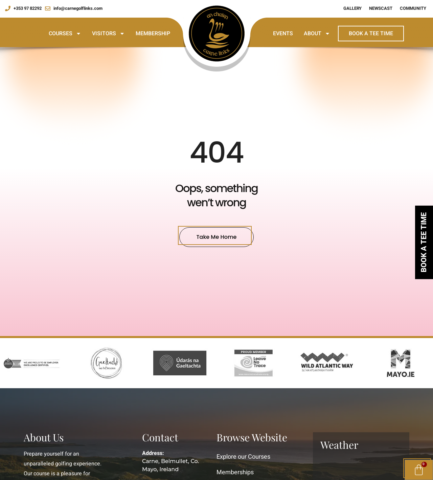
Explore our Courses (243, 456)
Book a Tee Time (371, 33)
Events (283, 33)
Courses (65, 33)
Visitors (108, 33)
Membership (153, 33)
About (317, 33)
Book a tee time (423, 242)
